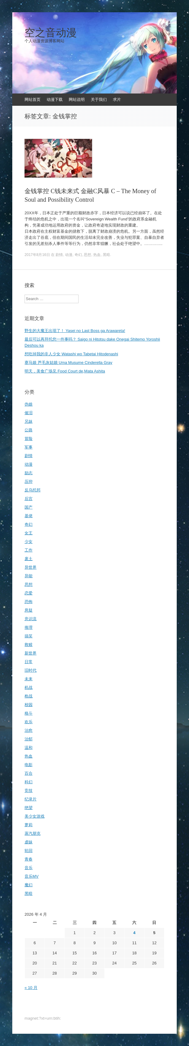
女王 (29, 533)
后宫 (29, 498)
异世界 (31, 567)
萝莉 (29, 825)
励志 (29, 473)
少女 (29, 541)
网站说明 (77, 99)
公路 (29, 430)
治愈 (29, 730)
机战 (29, 687)
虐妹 (29, 842)
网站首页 (32, 99)
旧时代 (31, 670)
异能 (29, 576)
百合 (29, 773)
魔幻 (29, 885)
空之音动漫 (51, 33)
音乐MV (32, 876)
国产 (29, 507)
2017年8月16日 (37, 255)
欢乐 (29, 722)
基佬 (29, 515)
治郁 (29, 739)
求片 (117, 99)
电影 (29, 764)
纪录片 (31, 799)
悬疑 (29, 610)
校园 (29, 704)
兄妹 (29, 421)
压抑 (29, 481)
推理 (29, 627)
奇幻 (78, 255)
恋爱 (29, 593)
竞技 (29, 790)
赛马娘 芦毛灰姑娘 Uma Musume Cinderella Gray (68, 362)
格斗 (29, 713)
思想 (87, 255)
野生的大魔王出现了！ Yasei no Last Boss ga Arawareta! (75, 330)
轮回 (29, 850)
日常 (29, 661)
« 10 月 (31, 987)
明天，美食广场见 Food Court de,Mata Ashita (65, 371)
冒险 (29, 438)
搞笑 (29, 636)
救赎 (29, 644)
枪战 (29, 696)
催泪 (29, 412)
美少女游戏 (34, 816)
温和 (29, 747)
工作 (29, 550)
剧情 (59, 255)
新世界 (31, 653)
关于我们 (99, 99)
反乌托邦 (32, 490)
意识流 (31, 619)
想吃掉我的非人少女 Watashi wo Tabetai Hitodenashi (71, 354)
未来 (29, 679)
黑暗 (106, 255)
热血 (97, 255)
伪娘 (29, 404)
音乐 (29, 867)
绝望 (29, 807)
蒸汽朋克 (32, 833)
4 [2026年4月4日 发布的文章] (134, 932)
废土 (29, 558)
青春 (29, 859)
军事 (29, 447)
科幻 (29, 782)
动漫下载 (55, 99)
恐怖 (29, 601)
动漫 (68, 255)
